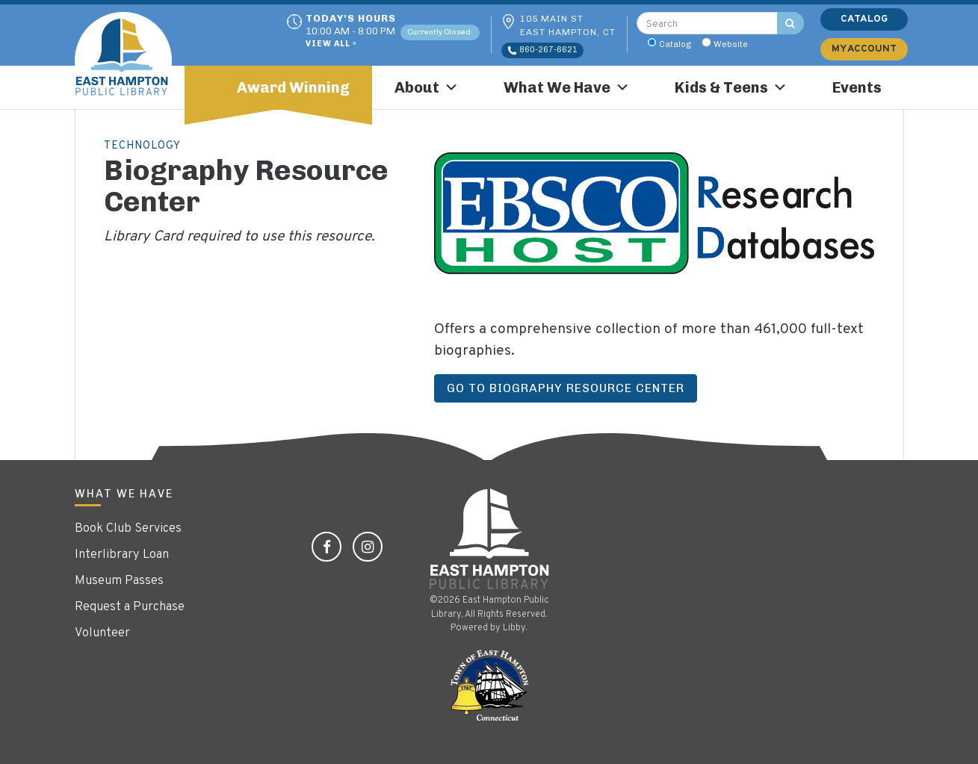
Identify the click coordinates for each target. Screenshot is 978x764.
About (426, 87)
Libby (514, 628)
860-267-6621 (542, 50)
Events (857, 87)
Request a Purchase (130, 607)
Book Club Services (128, 528)
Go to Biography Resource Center (565, 388)
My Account (864, 49)
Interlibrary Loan (122, 554)
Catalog (675, 44)
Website (731, 44)
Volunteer (102, 633)
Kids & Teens (731, 87)
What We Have (567, 87)
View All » (331, 44)
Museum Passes (119, 581)
